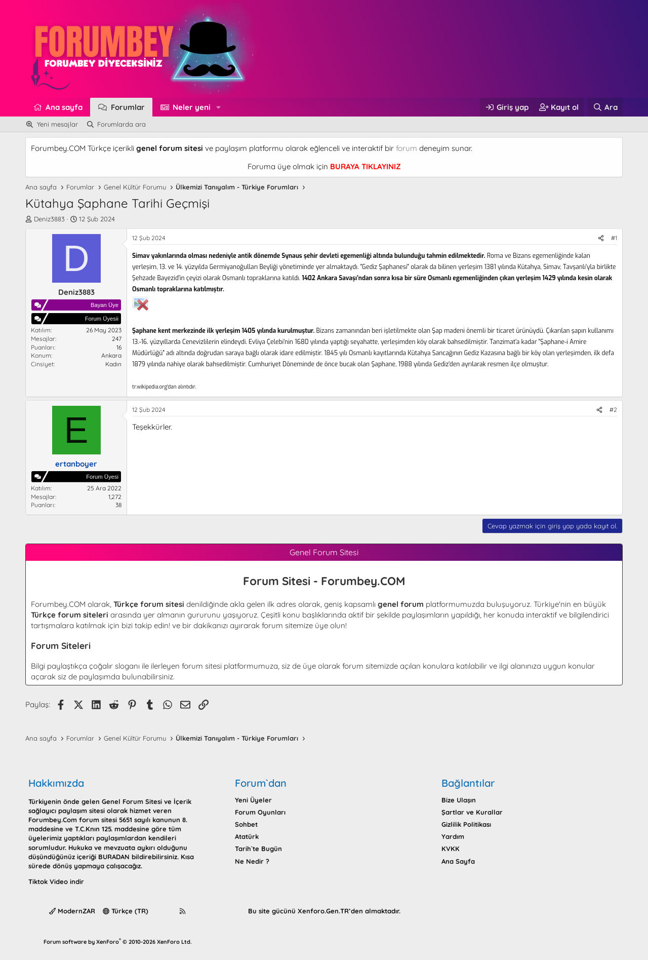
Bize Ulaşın (458, 800)
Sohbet (246, 824)
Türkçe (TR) (125, 911)
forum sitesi (202, 666)
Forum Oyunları (260, 812)
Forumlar (128, 107)
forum (406, 148)
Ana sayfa (64, 107)
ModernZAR (72, 911)
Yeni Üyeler (253, 800)
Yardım (452, 836)
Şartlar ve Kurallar (472, 812)
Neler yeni (192, 107)
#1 (614, 238)
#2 (613, 409)
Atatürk (247, 836)
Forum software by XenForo (118, 941)
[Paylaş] (601, 238)
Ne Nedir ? (252, 861)
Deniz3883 (49, 219)
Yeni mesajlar (57, 124)
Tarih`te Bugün (258, 848)
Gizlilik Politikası (466, 824)
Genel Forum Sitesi (132, 801)
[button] (219, 107)
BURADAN (114, 857)
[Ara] (605, 107)
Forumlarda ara (121, 124)
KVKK (450, 848)
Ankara (111, 355)
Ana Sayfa (458, 861)
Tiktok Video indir (56, 881)
